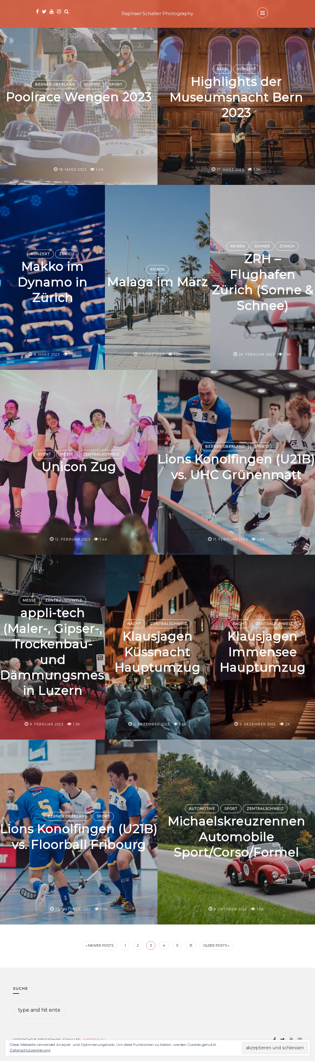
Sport (115, 84)
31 (190, 945)
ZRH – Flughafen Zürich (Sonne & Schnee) (262, 282)
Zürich (66, 254)
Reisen (157, 261)
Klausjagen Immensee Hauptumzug (262, 651)
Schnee (92, 84)
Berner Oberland (55, 84)
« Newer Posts (100, 945)
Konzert (246, 69)
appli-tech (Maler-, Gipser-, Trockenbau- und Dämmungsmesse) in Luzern (64, 651)
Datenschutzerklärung (30, 1050)
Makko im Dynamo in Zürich (53, 281)
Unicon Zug (79, 467)
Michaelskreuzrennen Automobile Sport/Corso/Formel (236, 836)
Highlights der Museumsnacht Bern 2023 (236, 96)
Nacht (134, 624)
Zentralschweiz (101, 454)
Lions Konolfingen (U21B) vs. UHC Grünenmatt (236, 466)
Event (44, 454)
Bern (222, 69)
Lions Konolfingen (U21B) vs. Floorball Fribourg (79, 836)
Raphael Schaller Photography (157, 13)
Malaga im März (157, 281)
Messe (67, 454)
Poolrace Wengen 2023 (79, 97)
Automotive (202, 808)
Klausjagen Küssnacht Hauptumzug (157, 651)
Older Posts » (216, 945)
